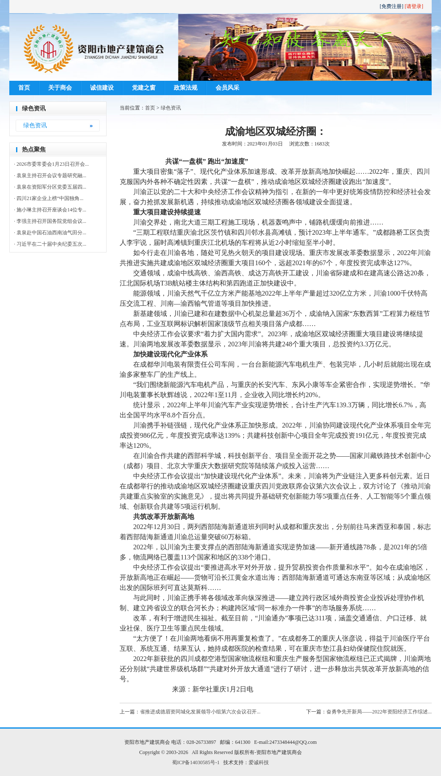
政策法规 (185, 88)
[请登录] (414, 6)
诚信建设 (102, 88)
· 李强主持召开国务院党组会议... (50, 221)
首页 (24, 88)
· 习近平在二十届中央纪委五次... (50, 244)
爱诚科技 (259, 762)
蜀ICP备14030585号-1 (196, 762)
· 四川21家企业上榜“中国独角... (48, 198)
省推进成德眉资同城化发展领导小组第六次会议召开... (200, 712)
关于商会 (60, 88)
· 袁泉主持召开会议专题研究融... (50, 175)
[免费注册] (391, 6)
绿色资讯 (35, 125)
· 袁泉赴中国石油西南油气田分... (50, 233)
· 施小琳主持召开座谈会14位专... (50, 210)
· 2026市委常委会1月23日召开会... (51, 164)
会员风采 (227, 88)
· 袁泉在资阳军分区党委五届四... (50, 187)
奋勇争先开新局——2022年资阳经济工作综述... (379, 712)
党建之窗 (144, 88)
